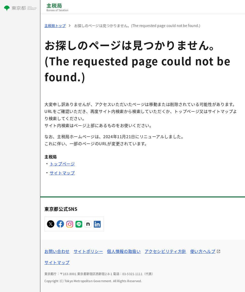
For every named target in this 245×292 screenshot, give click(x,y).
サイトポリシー (88, 251)
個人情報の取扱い (124, 251)
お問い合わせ (57, 251)
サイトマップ (62, 173)
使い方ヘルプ (202, 251)
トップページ (62, 164)
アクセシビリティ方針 (165, 251)
